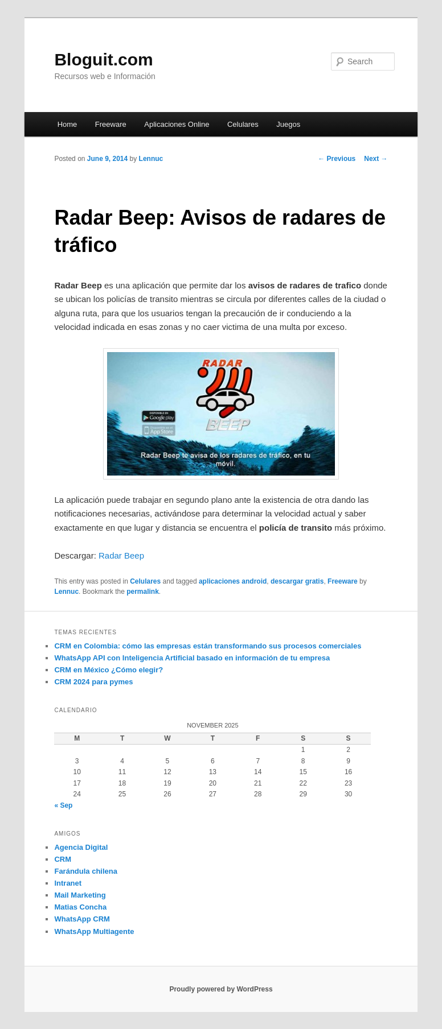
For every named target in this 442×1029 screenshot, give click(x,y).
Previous (336, 159)
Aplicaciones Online (176, 124)
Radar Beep (121, 555)
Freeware (110, 124)
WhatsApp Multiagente (94, 931)
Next (375, 159)
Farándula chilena (85, 871)
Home (67, 124)
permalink (142, 592)
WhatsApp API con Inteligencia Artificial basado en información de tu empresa (192, 658)
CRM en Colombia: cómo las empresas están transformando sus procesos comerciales (207, 646)
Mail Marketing (79, 895)
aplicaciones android (233, 581)
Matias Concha (80, 907)
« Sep (63, 805)
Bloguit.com (103, 59)
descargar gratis (297, 581)
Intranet (67, 883)
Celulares (243, 124)
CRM (62, 859)
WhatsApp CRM (82, 919)
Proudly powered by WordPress (220, 989)
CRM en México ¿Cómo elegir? (108, 670)
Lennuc (151, 159)
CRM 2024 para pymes (93, 681)
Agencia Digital (81, 847)
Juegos (288, 124)
